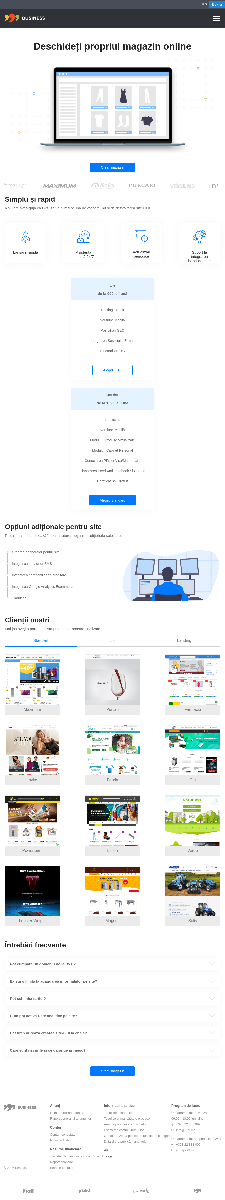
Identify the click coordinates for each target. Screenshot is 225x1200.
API (106, 1150)
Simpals (21, 1168)
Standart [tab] (40, 640)
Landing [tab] (184, 640)
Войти (217, 4)
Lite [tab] (112, 640)
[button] (112, 964)
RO (204, 4)
